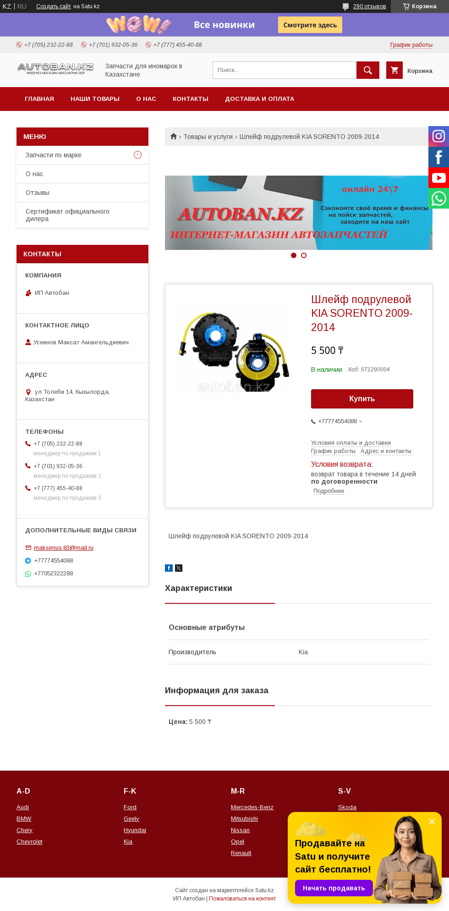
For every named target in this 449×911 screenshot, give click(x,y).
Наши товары (95, 98)
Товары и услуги (208, 136)
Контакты (190, 98)
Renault (241, 853)
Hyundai (135, 830)
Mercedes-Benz (252, 807)
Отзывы (37, 192)
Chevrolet (29, 841)
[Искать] (367, 70)
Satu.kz (264, 890)
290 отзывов (369, 6)
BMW (23, 818)
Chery (24, 830)
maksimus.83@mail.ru (63, 547)
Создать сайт (53, 6)
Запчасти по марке (54, 155)
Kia (128, 841)
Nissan (240, 830)
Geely (131, 818)
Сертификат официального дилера (68, 215)
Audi (22, 807)
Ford (130, 807)
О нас (146, 98)
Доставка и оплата (259, 98)
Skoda (347, 807)
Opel (237, 841)
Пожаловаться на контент (242, 898)
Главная (39, 98)
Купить (362, 399)
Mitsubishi (244, 818)
